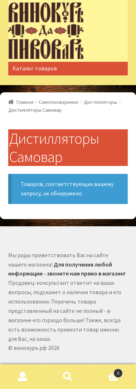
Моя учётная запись (22, 377)
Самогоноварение (58, 102)
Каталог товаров (35, 68)
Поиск (68, 377)
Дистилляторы (100, 102)
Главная (24, 102)
